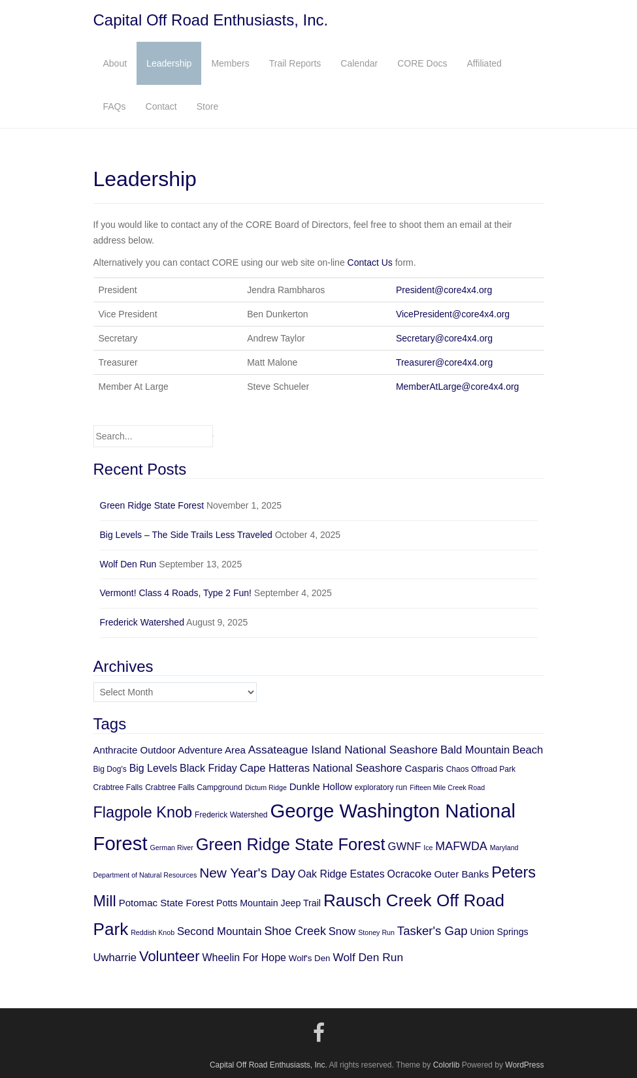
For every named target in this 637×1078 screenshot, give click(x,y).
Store (207, 106)
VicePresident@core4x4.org (453, 314)
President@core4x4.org (444, 290)
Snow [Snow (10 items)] (342, 931)
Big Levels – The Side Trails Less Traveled (186, 535)
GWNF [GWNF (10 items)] (404, 846)
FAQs (114, 106)
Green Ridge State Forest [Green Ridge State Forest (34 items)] (290, 844)
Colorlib (446, 1065)
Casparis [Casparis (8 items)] (423, 768)
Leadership (168, 63)
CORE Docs (422, 63)
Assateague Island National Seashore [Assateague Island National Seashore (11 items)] (343, 749)
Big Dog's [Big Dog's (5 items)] (110, 769)
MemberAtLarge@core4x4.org (457, 386)
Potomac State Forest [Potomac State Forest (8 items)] (166, 902)
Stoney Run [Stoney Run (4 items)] (376, 932)
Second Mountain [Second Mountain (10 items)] (219, 931)
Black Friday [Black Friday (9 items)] (208, 768)
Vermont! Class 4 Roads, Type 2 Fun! (176, 593)
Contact (161, 106)
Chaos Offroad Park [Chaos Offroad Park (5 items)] (480, 769)
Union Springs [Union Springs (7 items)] (499, 932)
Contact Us (370, 262)
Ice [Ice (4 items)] (428, 847)
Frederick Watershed (142, 622)
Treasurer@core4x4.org (444, 362)
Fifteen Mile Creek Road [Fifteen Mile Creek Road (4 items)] (447, 787)
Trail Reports (295, 63)
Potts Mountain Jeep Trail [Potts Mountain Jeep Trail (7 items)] (268, 903)
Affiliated (483, 63)
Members (230, 63)
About (115, 63)
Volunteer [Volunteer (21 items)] (169, 956)
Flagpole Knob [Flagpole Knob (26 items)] (143, 812)
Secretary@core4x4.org (444, 338)
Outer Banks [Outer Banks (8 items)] (461, 874)
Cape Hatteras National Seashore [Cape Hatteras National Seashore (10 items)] (321, 768)
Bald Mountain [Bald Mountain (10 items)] (475, 750)
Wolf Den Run (128, 564)
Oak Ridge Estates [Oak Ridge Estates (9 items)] (341, 874)
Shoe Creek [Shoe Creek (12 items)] (294, 931)
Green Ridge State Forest (152, 505)
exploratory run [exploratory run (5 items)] (381, 787)
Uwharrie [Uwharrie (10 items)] (115, 957)
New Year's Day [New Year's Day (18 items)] (247, 872)
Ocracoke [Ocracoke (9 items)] (409, 874)
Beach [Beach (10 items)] (527, 750)
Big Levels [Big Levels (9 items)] (153, 768)
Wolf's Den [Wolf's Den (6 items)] (310, 958)
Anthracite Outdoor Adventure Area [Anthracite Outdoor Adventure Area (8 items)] (169, 749)
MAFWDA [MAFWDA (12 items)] (461, 846)
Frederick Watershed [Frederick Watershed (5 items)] (231, 814)
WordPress (524, 1065)
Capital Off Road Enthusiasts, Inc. (211, 20)
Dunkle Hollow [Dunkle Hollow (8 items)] (320, 786)
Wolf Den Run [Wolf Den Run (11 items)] (368, 957)
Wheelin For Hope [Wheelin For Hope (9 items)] (244, 957)
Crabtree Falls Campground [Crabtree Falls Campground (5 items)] (193, 787)
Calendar (359, 63)
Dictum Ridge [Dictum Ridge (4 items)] (266, 787)
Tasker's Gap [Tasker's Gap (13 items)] (432, 931)
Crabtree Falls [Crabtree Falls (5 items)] (118, 787)
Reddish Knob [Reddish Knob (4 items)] (152, 932)
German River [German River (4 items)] (171, 847)
